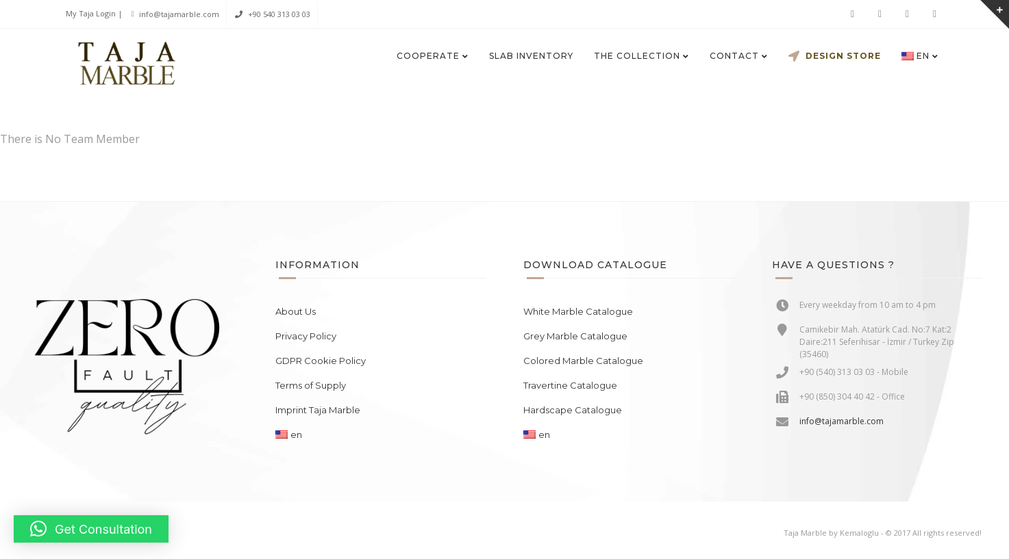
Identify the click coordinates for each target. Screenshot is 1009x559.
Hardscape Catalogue (572, 409)
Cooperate (428, 56)
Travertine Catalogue (570, 385)
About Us (295, 311)
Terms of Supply (310, 385)
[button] (91, 529)
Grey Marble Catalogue (575, 335)
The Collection (637, 56)
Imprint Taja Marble (317, 409)
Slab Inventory (531, 56)
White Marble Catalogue (578, 311)
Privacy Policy (305, 335)
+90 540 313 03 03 (279, 14)
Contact (734, 56)
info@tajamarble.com (179, 14)
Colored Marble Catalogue (583, 360)
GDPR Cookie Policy (320, 360)
